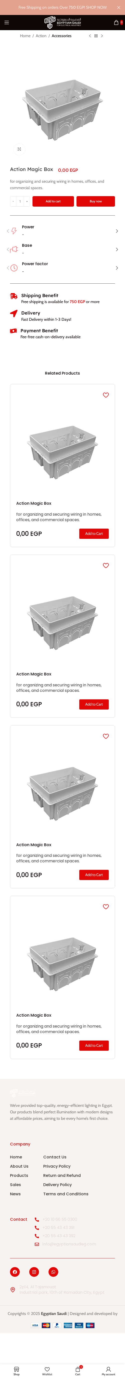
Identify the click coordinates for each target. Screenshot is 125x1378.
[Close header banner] (118, 7)
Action (41, 35)
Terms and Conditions (65, 1194)
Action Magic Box (33, 503)
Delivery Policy (57, 1185)
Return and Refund (62, 1175)
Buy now (96, 201)
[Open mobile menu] (6, 22)
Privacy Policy (56, 1166)
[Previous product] (90, 36)
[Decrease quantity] (13, 201)
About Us (19, 1166)
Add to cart (53, 201)
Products (19, 1175)
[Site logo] (62, 22)
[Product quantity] (20, 201)
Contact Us (54, 1157)
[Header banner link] (55, 7)
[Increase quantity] (27, 201)
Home (25, 35)
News (15, 1194)
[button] (8, 231)
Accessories (62, 35)
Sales (15, 1185)
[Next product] (102, 36)
